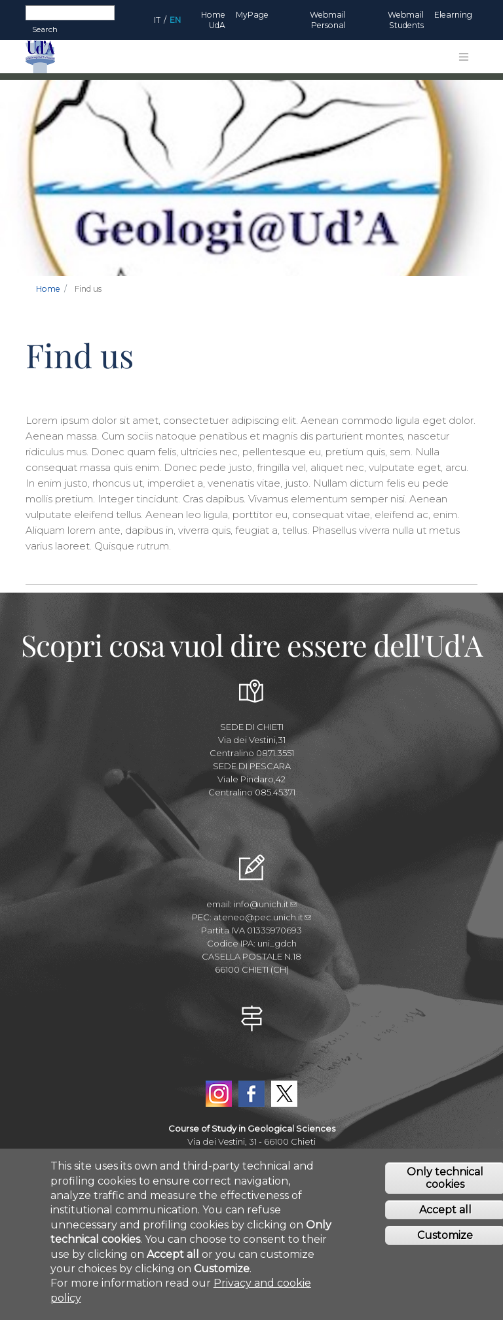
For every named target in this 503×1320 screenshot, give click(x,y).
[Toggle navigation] (463, 56)
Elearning (453, 15)
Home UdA (213, 20)
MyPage (252, 15)
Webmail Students (406, 20)
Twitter (284, 1094)
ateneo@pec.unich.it (262, 917)
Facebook (251, 1094)
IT (157, 20)
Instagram (218, 1094)
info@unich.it (265, 904)
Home (48, 289)
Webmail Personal (328, 20)
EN (175, 20)
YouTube (251, 1064)
